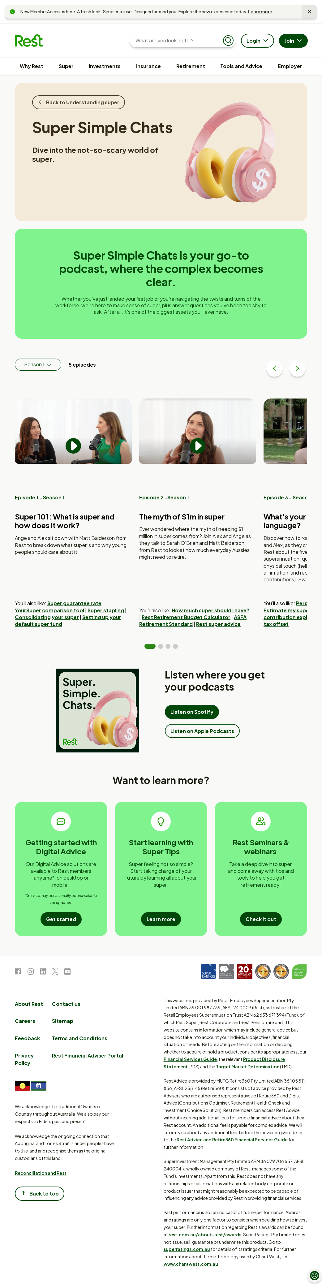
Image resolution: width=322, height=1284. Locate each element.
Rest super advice (218, 624)
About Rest (29, 1004)
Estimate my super (287, 610)
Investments (105, 66)
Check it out (261, 919)
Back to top (39, 1193)
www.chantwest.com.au (191, 1264)
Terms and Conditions (79, 1038)
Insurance (148, 66)
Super (66, 66)
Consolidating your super (47, 617)
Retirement (190, 66)
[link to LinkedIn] (43, 972)
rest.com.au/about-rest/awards (205, 1234)
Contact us (66, 1004)
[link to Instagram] (31, 972)
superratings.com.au (187, 1249)
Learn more (260, 11)
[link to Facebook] (18, 972)
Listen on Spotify (191, 712)
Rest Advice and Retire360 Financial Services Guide (232, 1139)
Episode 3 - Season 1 (289, 497)
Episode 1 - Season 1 (40, 497)
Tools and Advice (241, 66)
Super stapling (106, 610)
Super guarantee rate (74, 603)
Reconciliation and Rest (41, 1173)
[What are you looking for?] (177, 40)
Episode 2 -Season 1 (164, 497)
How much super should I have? (210, 610)
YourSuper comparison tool (49, 610)
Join (294, 41)
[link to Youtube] (67, 972)
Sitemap (62, 1021)
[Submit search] (228, 40)
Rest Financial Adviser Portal (87, 1055)
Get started (61, 919)
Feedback (27, 1038)
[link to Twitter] (55, 972)
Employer (290, 66)
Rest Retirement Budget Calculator (186, 617)
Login (258, 41)
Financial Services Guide (190, 1059)
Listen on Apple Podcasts (202, 731)
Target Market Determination (247, 1066)
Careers (25, 1021)
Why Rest (31, 66)
